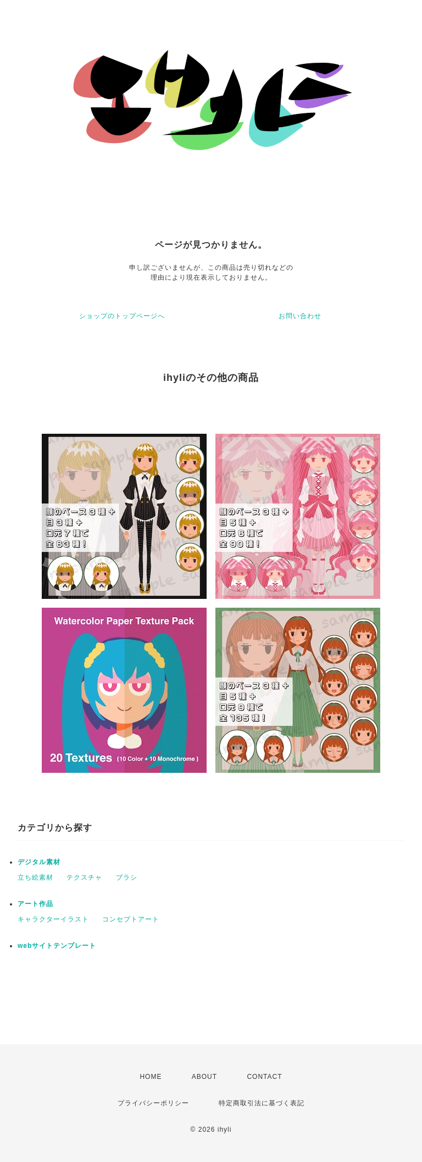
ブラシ (126, 877)
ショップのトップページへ (122, 316)
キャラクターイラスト (53, 919)
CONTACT (264, 1077)
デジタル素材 (39, 862)
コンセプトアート (130, 919)
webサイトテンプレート (57, 946)
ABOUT (204, 1077)
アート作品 (35, 904)
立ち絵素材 (35, 877)
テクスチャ (84, 877)
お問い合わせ (300, 316)
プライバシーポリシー (153, 1103)
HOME (151, 1077)
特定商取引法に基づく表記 (261, 1103)
